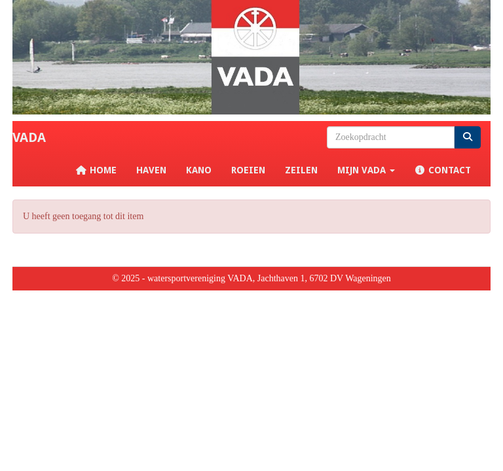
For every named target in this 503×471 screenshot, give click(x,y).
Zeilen (301, 170)
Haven (151, 170)
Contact (443, 170)
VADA (29, 137)
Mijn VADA (366, 170)
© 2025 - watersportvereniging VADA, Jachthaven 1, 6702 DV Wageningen (251, 278)
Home (96, 170)
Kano (199, 170)
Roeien (248, 170)
